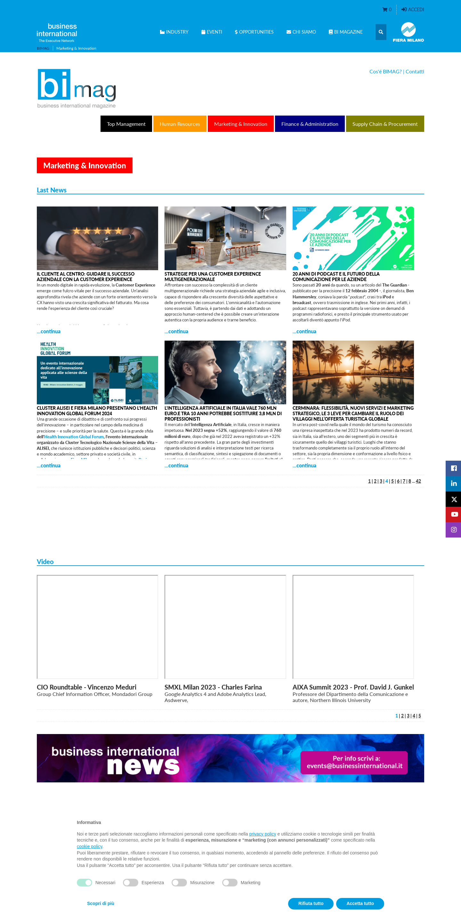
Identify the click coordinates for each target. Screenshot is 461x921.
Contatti (415, 71)
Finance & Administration (309, 124)
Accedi (412, 9)
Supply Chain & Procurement (385, 124)
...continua (49, 331)
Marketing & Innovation (240, 124)
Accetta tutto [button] (360, 903)
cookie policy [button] (89, 846)
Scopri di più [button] (100, 903)
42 (418, 481)
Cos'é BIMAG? (385, 71)
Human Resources (180, 124)
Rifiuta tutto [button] (311, 903)
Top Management (126, 124)
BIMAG (43, 48)
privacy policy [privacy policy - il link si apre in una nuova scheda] (262, 833)
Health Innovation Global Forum (74, 436)
